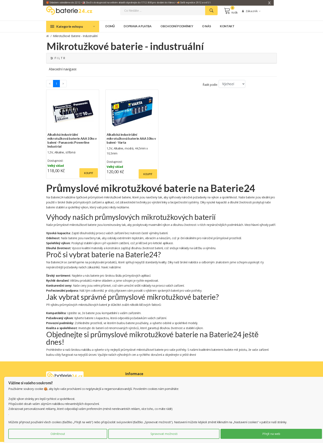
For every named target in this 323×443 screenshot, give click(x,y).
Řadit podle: (210, 86)
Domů (110, 27)
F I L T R (58, 59)
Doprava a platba (137, 27)
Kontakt (227, 27)
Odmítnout (58, 434)
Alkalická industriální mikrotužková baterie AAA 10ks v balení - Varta (131, 139)
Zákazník (251, 12)
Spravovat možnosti (164, 434)
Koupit (88, 174)
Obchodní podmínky (176, 27)
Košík (231, 11)
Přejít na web (271, 434)
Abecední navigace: (63, 70)
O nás (206, 27)
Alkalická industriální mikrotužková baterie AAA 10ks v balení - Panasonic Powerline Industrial (72, 141)
